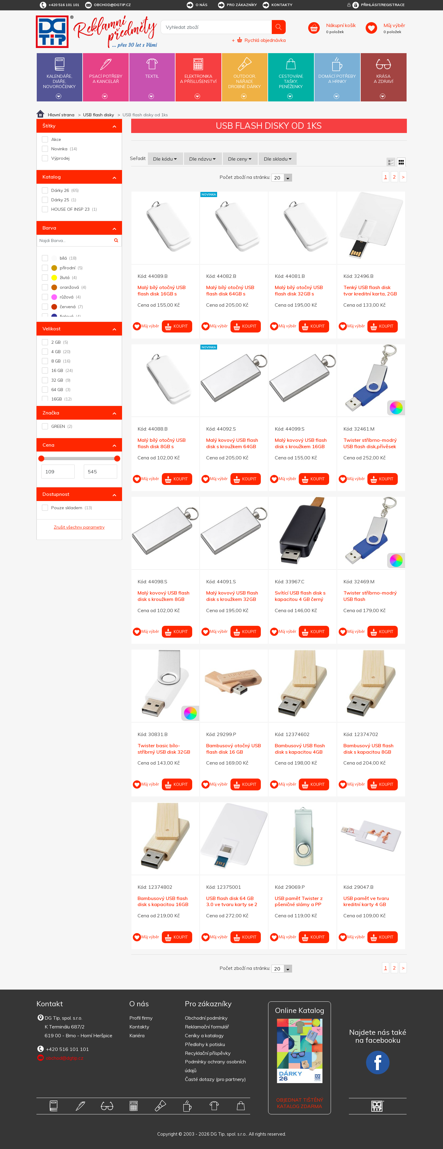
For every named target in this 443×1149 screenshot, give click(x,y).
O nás (196, 5)
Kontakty (277, 5)
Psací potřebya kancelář (105, 75)
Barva (49, 228)
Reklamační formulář (207, 1027)
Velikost (51, 329)
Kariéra (137, 1035)
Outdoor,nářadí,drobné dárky (244, 76)
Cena (48, 445)
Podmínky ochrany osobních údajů (215, 1066)
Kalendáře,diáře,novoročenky (59, 76)
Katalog (52, 177)
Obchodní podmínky (206, 1018)
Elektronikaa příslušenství (198, 75)
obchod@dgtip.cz (107, 5)
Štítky (49, 126)
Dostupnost (56, 494)
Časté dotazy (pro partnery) (215, 1079)
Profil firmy (141, 1018)
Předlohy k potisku (205, 1044)
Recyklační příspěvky (208, 1053)
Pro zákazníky (237, 5)
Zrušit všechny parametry (79, 527)
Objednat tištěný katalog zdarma (299, 1103)
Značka (51, 413)
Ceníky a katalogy (204, 1035)
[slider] (41, 458)
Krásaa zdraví (383, 75)
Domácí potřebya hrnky (337, 75)
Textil (152, 72)
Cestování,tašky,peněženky (291, 76)
